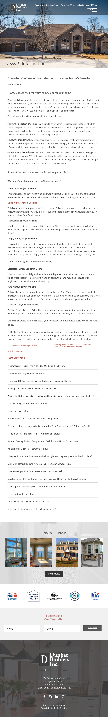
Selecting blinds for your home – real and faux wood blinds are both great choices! (72, 346)
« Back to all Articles (16, 351)
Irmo (58, 670)
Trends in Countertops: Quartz (24, 346)
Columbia (51, 670)
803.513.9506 (58, 684)
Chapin (42, 670)
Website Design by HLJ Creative (54, 708)
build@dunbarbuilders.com (57, 688)
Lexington (65, 670)
